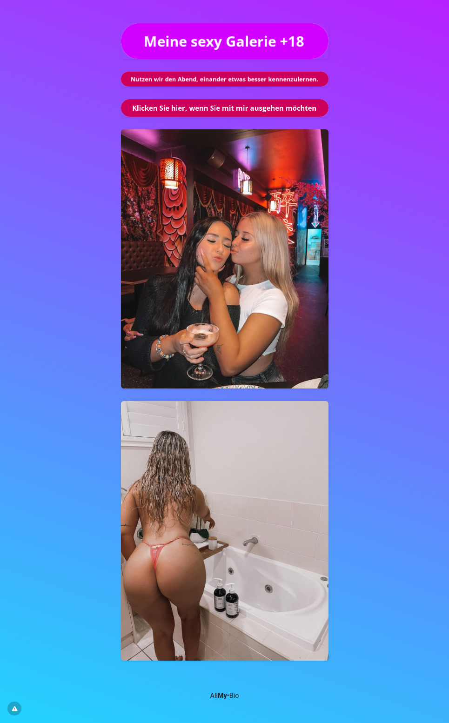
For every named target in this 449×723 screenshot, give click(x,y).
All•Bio (224, 696)
